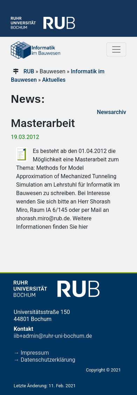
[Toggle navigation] (116, 49)
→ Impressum (31, 352)
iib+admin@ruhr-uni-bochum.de (53, 336)
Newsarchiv (111, 112)
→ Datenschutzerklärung (44, 359)
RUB (28, 71)
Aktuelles (54, 79)
